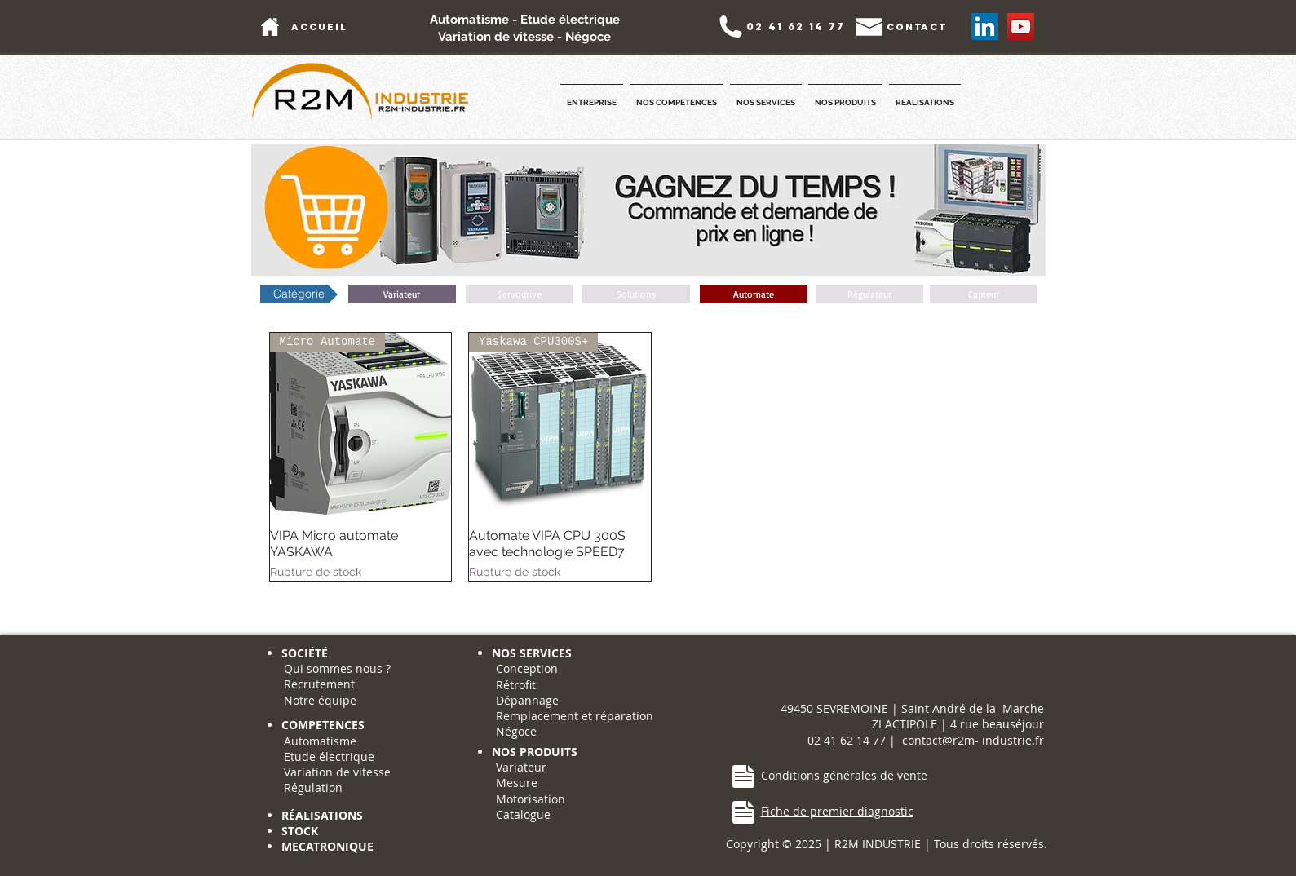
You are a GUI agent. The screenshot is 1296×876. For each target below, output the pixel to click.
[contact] (917, 26)
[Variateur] (402, 294)
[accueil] (319, 26)
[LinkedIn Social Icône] (984, 26)
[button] (591, 95)
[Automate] (753, 294)
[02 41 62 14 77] (795, 26)
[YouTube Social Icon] (1020, 26)
